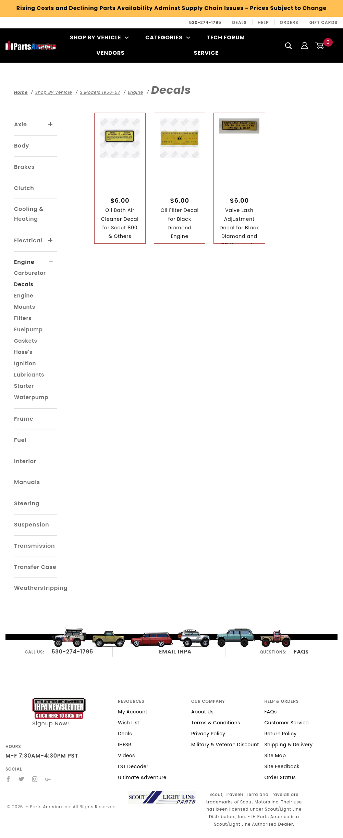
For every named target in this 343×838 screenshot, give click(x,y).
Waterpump (31, 397)
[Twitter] (22, 779)
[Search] (288, 45)
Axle (20, 124)
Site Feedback (281, 766)
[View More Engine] (51, 262)
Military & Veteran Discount (225, 744)
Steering (26, 503)
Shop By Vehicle (99, 37)
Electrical (28, 240)
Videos (126, 755)
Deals (239, 22)
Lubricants (29, 374)
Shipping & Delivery (288, 744)
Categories (167, 37)
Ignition (25, 363)
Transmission (34, 546)
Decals (23, 284)
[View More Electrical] (50, 241)
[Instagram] (35, 779)
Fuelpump (28, 329)
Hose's (23, 352)
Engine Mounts (24, 301)
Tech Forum (226, 37)
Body (21, 146)
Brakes (24, 167)
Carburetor (30, 273)
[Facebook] (8, 779)
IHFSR (124, 744)
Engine (24, 262)
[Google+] (48, 779)
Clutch (24, 188)
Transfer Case (35, 567)
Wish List (128, 722)
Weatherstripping (41, 588)
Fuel (20, 440)
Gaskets (25, 340)
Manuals (27, 482)
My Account (132, 711)
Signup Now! (59, 712)
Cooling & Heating (29, 214)
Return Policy (280, 733)
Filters (23, 318)
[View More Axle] (50, 124)
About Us (202, 711)
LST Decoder (133, 766)
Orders (289, 22)
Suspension (31, 525)
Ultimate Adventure (142, 777)
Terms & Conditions (215, 722)
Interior (25, 461)
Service (206, 53)
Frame (23, 419)
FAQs (301, 652)
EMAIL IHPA (175, 652)
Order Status (280, 777)
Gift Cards (323, 22)
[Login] (304, 45)
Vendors (110, 53)
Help (263, 22)
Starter (24, 386)
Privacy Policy (208, 733)
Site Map (275, 755)
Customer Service (286, 722)
